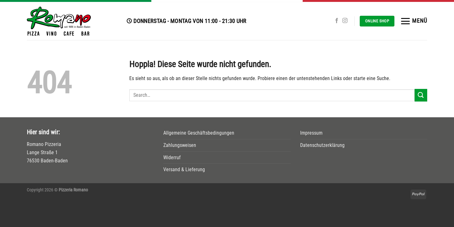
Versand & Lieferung (184, 169)
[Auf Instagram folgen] (344, 21)
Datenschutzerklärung (322, 145)
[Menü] (413, 21)
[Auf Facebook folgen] (336, 21)
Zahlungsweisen (179, 145)
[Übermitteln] (421, 95)
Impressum (311, 133)
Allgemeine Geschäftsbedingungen (198, 133)
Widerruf (172, 157)
